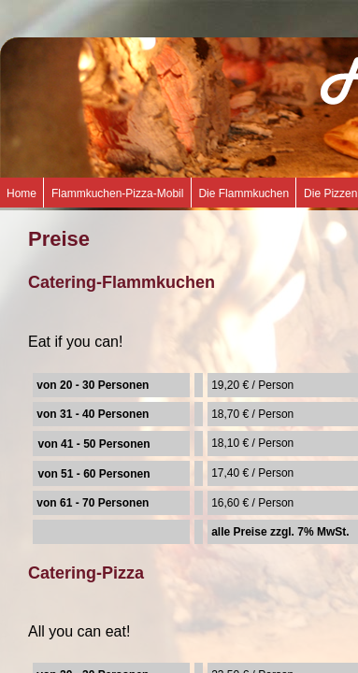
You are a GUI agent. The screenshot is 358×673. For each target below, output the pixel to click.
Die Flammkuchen (243, 193)
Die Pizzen (330, 193)
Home (21, 193)
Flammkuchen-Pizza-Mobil (117, 193)
